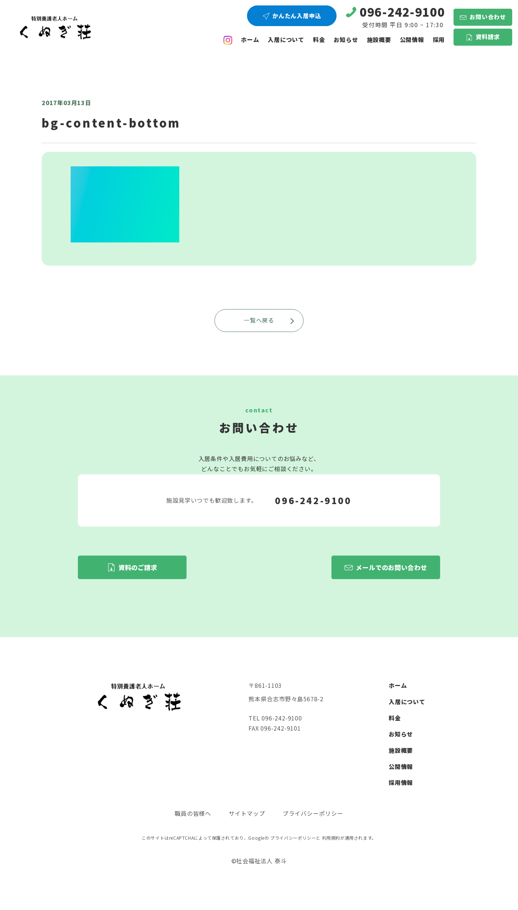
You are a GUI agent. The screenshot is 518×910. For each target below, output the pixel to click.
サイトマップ (247, 813)
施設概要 (379, 40)
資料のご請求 (137, 567)
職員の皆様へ (193, 813)
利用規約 (331, 838)
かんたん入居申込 (296, 16)
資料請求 (488, 37)
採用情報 (401, 782)
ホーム (250, 40)
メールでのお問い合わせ (391, 567)
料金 (319, 40)
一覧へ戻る (269, 320)
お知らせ (346, 40)
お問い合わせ (487, 17)
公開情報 (401, 767)
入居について (286, 40)
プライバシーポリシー (313, 813)
